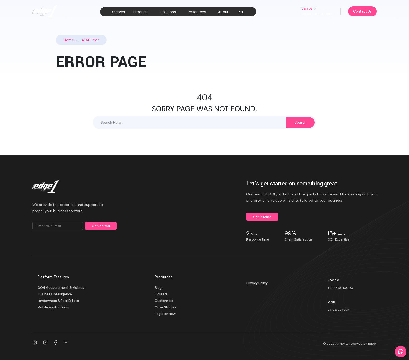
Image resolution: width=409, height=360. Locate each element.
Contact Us (362, 11)
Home (69, 40)
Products (140, 11)
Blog (158, 287)
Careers (161, 294)
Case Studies (165, 307)
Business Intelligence (55, 294)
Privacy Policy (257, 283)
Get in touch (262, 217)
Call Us (309, 8)
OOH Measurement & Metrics (61, 287)
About (223, 11)
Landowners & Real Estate (58, 300)
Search (300, 122)
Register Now (165, 313)
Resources (197, 11)
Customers (164, 300)
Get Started (101, 226)
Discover (118, 11)
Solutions (168, 11)
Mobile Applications (53, 307)
